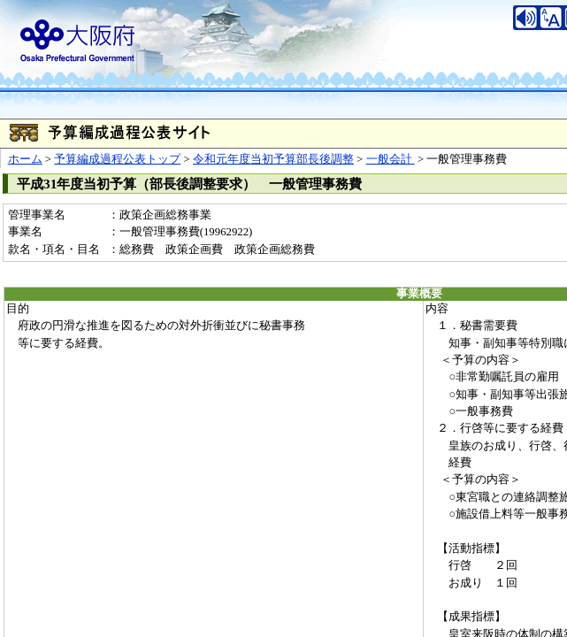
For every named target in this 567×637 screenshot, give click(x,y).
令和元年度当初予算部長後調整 (273, 159)
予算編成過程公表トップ (117, 159)
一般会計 (390, 159)
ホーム (25, 159)
